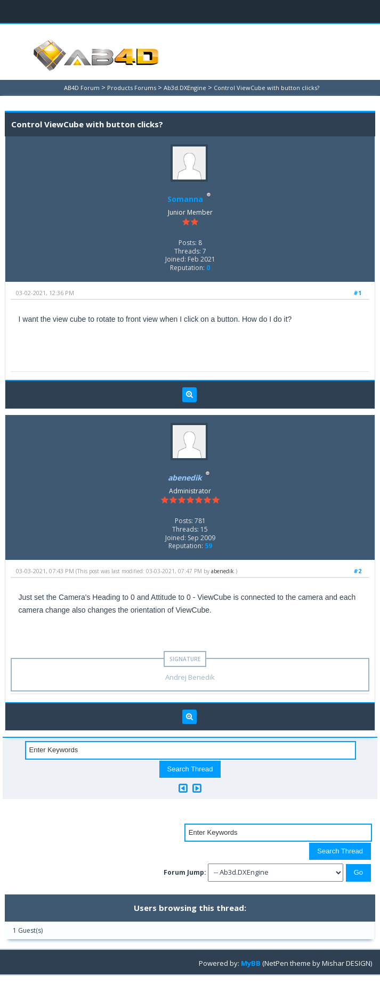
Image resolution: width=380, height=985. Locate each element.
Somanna (185, 199)
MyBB (251, 963)
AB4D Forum (82, 88)
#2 (357, 571)
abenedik (222, 571)
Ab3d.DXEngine (185, 88)
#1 (357, 293)
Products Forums (131, 88)
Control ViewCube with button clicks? (266, 88)
